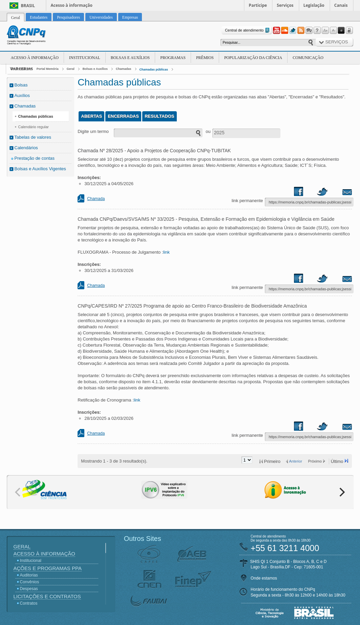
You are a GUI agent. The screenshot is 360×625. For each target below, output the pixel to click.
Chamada (96, 198)
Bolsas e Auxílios (130, 57)
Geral (71, 69)
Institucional (84, 57)
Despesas (29, 588)
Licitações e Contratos (47, 596)
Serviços (285, 5)
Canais (341, 5)
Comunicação (308, 57)
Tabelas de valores (33, 137)
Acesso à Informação (35, 57)
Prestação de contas (35, 158)
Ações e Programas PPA (48, 568)
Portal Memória (48, 69)
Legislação (313, 5)
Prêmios (205, 57)
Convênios (29, 582)
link (166, 252)
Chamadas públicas (154, 69)
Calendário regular (33, 127)
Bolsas (21, 84)
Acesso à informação (71, 5)
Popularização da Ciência (253, 57)
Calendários (26, 147)
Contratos (29, 603)
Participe (258, 5)
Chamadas (123, 69)
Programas (173, 57)
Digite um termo (93, 131)
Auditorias (29, 575)
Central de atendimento (248, 30)
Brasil (28, 5)
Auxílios (22, 95)
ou (208, 131)
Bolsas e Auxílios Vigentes (40, 168)
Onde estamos (264, 578)
